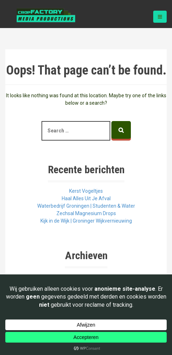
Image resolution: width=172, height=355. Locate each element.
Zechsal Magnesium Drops (86, 213)
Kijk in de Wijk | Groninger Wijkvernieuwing (86, 221)
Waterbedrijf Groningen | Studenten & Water (86, 206)
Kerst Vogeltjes (86, 191)
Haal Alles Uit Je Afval (86, 198)
